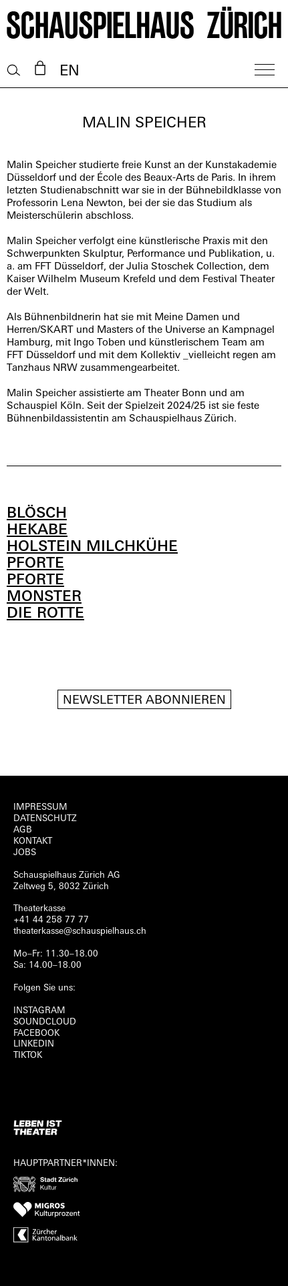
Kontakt (32, 841)
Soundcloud (44, 1022)
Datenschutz (45, 818)
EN (69, 71)
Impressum (40, 807)
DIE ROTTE (45, 614)
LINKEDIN (33, 1044)
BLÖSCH (37, 514)
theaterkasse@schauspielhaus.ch (79, 931)
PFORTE (35, 564)
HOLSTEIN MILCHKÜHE (92, 547)
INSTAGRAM (39, 1011)
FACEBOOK (36, 1033)
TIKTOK (27, 1055)
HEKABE (37, 530)
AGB (22, 830)
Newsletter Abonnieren (144, 700)
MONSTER (44, 597)
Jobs (24, 852)
